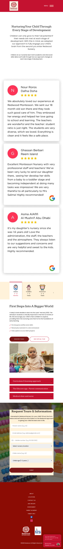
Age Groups (31, 504)
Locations (31, 497)
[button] (15, 290)
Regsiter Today (19, 339)
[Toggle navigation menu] (52, 6)
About (32, 494)
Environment (31, 507)
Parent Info (31, 514)
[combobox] (13, 440)
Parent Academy (31, 510)
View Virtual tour (39, 339)
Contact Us (31, 500)
